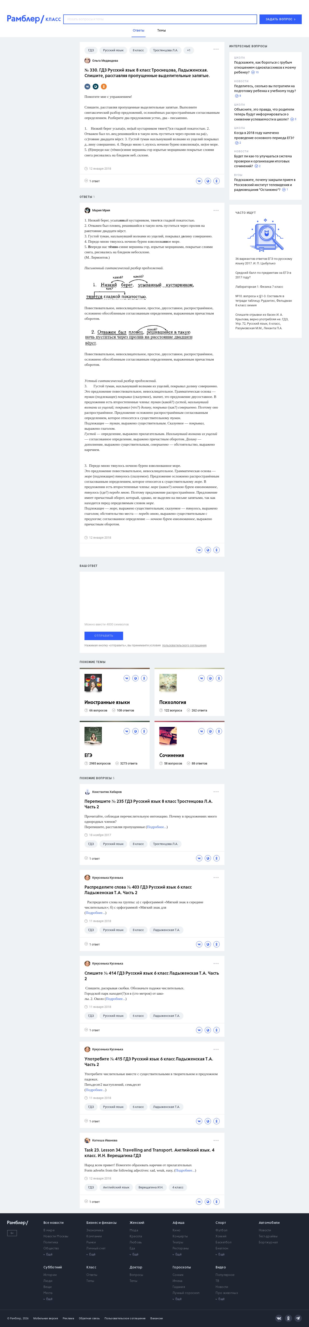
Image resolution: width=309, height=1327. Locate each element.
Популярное (225, 1275)
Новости (265, 1230)
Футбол (221, 1230)
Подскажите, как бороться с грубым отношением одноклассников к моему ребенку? (265, 67)
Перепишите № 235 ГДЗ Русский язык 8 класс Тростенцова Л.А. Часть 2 (148, 804)
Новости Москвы (55, 1236)
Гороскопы (182, 1267)
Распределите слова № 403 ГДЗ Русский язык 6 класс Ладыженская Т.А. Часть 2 (138, 890)
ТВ (217, 1281)
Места (48, 1293)
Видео (221, 1267)
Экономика (94, 1230)
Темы (90, 1281)
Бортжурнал (268, 1242)
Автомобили (269, 1223)
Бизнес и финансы (101, 1223)
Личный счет (95, 1248)
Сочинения (171, 755)
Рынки (91, 1242)
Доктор (136, 1267)
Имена (178, 1281)
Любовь (136, 1242)
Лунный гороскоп (186, 1293)
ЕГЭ (88, 755)
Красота (136, 1236)
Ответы (91, 1275)
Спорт (221, 1223)
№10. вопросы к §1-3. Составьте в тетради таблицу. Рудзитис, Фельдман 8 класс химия (263, 300)
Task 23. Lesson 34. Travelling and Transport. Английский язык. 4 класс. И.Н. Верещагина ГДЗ (149, 1153)
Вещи (47, 1287)
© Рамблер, (14, 1318)
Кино (176, 1230)
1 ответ (92, 181)
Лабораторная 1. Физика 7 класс (259, 286)
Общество (51, 1248)
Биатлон (222, 1248)
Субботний (52, 1267)
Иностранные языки (107, 702)
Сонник (178, 1275)
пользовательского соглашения (184, 645)
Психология (172, 702)
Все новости (53, 1223)
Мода (134, 1230)
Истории (50, 1275)
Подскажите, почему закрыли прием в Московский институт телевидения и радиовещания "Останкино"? (264, 185)
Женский (137, 1223)
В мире (49, 1230)
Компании (94, 1236)
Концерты (180, 1236)
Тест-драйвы (268, 1236)
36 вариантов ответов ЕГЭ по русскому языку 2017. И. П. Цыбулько (263, 261)
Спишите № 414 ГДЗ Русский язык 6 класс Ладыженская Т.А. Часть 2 (151, 976)
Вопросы (136, 1275)
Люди (47, 1281)
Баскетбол (224, 1242)
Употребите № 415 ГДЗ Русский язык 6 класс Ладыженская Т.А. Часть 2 (148, 1062)
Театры (178, 1242)
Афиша (179, 1223)
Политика (50, 1242)
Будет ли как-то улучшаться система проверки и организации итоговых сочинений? (263, 161)
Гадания (179, 1287)
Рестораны (181, 1248)
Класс (91, 1267)
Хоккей (221, 1236)
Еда (132, 1248)
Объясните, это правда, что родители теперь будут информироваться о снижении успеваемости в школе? (264, 114)
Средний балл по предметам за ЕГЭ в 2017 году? (263, 275)
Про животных (227, 1293)
